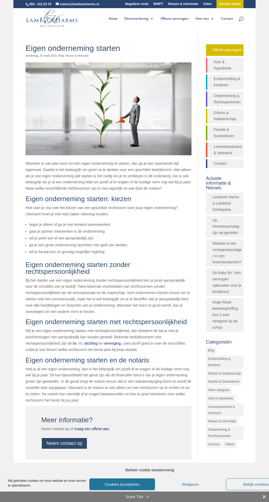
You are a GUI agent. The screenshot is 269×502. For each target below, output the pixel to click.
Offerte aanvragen (175, 19)
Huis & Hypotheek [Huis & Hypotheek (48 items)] (220, 398)
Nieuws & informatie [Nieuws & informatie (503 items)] (222, 421)
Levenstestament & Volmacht (228, 150)
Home (112, 19)
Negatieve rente (136, 4)
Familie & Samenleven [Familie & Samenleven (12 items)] (224, 381)
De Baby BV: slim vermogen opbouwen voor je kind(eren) (227, 282)
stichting (90, 343)
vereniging (112, 343)
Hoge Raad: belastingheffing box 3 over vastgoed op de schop (225, 314)
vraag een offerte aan (91, 429)
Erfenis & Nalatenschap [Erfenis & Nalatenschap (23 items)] (224, 373)
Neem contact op (64, 443)
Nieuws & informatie (183, 4)
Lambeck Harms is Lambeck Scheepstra (226, 203)
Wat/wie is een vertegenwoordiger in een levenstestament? (227, 252)
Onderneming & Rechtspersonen (227, 99)
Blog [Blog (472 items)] (211, 350)
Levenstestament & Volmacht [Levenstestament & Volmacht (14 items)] (221, 410)
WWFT (158, 4)
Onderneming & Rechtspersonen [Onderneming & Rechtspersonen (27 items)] (219, 433)
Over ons (202, 19)
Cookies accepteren (122, 484)
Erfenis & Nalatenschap (225, 116)
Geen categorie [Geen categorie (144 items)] (219, 390)
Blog (61, 55)
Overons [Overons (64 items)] (214, 444)
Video (207, 4)
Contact (227, 19)
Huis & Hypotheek (222, 65)
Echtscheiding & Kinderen (227, 82)
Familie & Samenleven (224, 132)
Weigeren (190, 484)
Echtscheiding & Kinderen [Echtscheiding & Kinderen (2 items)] (219, 362)
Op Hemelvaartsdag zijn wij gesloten (226, 226)
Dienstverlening (136, 19)
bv (74, 343)
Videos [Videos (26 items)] (230, 444)
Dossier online (230, 4)
